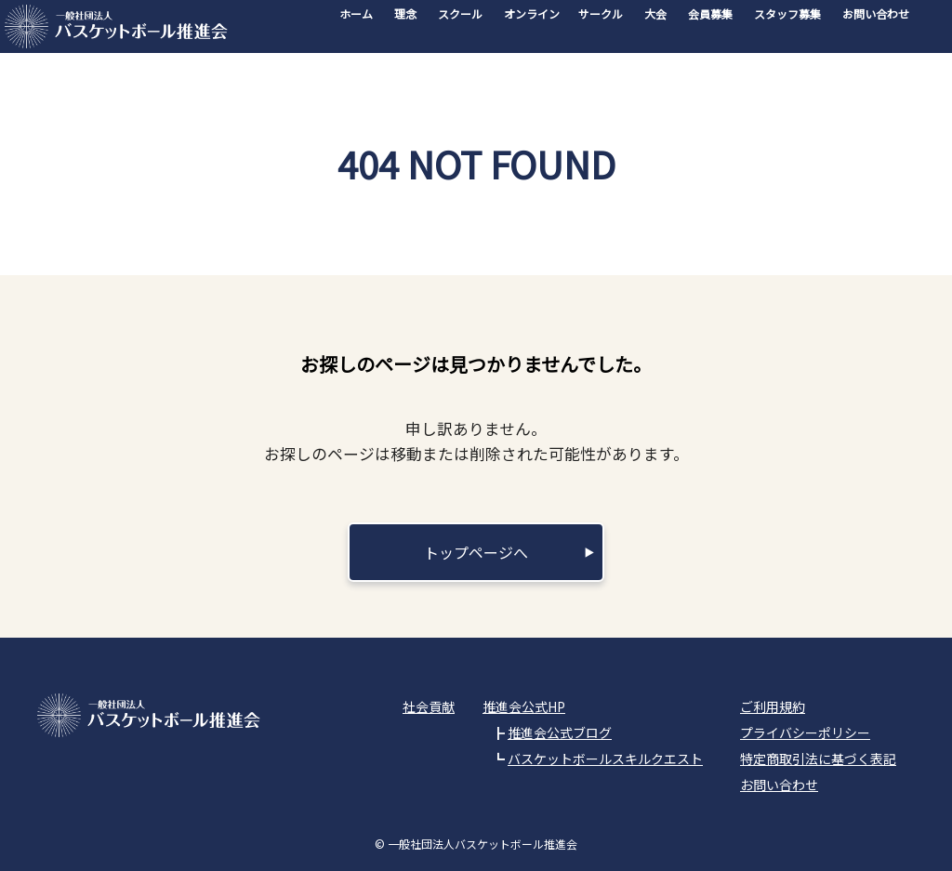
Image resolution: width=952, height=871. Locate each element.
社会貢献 (429, 706)
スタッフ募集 (787, 13)
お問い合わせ (875, 13)
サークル (600, 13)
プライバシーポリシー (805, 732)
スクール (460, 13)
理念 (405, 13)
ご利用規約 (772, 706)
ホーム (356, 13)
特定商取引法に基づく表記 (818, 758)
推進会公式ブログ (560, 732)
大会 (655, 13)
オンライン (532, 13)
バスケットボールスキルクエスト (605, 758)
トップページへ (476, 552)
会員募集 (710, 13)
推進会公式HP (524, 706)
